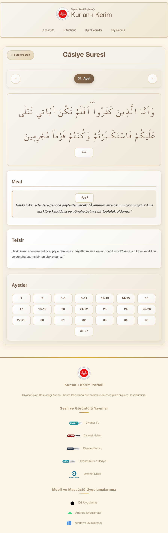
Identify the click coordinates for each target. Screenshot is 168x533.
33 (104, 320)
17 (21, 309)
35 (146, 320)
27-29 (21, 320)
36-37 (84, 331)
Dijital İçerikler (93, 30)
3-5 (63, 298)
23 (104, 309)
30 (42, 320)
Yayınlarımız (118, 30)
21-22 (84, 309)
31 (63, 320)
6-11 (84, 298)
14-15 (126, 298)
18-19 (42, 309)
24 (126, 309)
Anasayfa (48, 30)
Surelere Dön (20, 55)
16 (146, 298)
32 (84, 320)
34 (126, 320)
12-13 (105, 298)
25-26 (147, 309)
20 (63, 309)
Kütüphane (69, 30)
